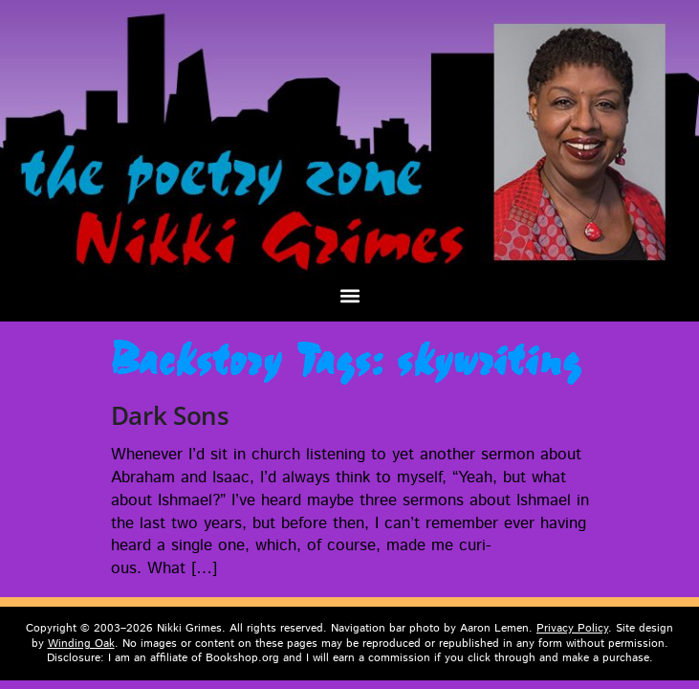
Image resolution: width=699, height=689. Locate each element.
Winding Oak (81, 643)
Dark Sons (170, 415)
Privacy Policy (572, 628)
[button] (349, 296)
